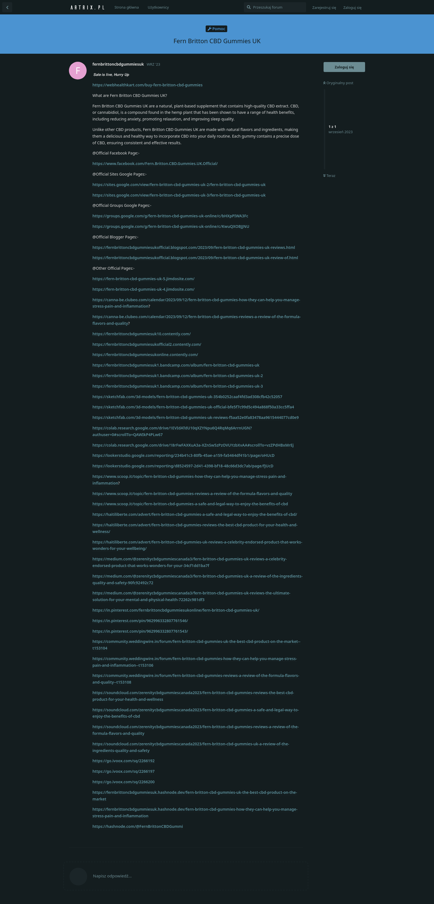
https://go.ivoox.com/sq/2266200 (123, 781)
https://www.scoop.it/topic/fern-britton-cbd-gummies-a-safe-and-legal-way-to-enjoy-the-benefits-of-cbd (190, 503)
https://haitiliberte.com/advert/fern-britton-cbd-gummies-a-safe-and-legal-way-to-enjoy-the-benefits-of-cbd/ (194, 514)
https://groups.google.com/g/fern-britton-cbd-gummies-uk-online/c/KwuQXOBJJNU (170, 226)
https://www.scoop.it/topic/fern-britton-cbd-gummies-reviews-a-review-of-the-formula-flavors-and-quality (192, 493)
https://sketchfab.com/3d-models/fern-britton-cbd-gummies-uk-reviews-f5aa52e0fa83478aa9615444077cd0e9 (195, 417)
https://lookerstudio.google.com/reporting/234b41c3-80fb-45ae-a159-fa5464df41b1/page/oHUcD (183, 455)
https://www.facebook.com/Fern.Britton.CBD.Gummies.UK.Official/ (155, 163)
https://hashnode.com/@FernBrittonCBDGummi (137, 826)
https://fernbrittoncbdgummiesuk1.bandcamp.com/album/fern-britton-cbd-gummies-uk (175, 365)
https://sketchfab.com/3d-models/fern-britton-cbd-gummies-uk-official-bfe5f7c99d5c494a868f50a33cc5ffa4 (193, 406)
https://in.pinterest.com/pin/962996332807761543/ (140, 631)
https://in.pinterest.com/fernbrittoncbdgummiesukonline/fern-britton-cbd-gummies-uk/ (175, 610)
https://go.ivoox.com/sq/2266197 (123, 771)
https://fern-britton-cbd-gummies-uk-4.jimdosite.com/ (143, 289)
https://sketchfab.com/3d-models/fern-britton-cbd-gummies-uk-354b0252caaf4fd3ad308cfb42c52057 (187, 396)
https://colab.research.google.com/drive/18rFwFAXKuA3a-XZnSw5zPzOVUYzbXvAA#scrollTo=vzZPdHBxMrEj (193, 445)
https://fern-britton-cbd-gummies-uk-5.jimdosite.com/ (143, 278)
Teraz (329, 175)
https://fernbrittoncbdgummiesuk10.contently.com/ (141, 333)
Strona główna (127, 7)
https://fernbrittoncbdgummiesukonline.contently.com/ (145, 354)
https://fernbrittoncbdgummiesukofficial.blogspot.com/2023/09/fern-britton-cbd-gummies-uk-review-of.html (195, 257)
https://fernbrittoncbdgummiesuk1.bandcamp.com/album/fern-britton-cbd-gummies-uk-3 (177, 386)
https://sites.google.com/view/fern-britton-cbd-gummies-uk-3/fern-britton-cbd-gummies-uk (179, 195)
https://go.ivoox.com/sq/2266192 (123, 760)
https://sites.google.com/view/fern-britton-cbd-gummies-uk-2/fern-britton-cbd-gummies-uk (179, 184)
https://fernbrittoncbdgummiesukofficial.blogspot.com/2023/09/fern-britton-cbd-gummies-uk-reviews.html (193, 247)
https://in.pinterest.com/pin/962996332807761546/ (140, 620)
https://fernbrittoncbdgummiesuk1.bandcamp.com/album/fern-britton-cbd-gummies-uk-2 (177, 375)
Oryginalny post (338, 82)
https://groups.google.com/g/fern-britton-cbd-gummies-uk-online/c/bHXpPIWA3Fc (170, 215)
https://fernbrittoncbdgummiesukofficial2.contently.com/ (146, 344)
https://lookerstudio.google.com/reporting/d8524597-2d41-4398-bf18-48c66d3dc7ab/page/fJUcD (182, 465)
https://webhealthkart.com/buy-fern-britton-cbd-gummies (147, 84)
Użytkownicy (158, 7)
